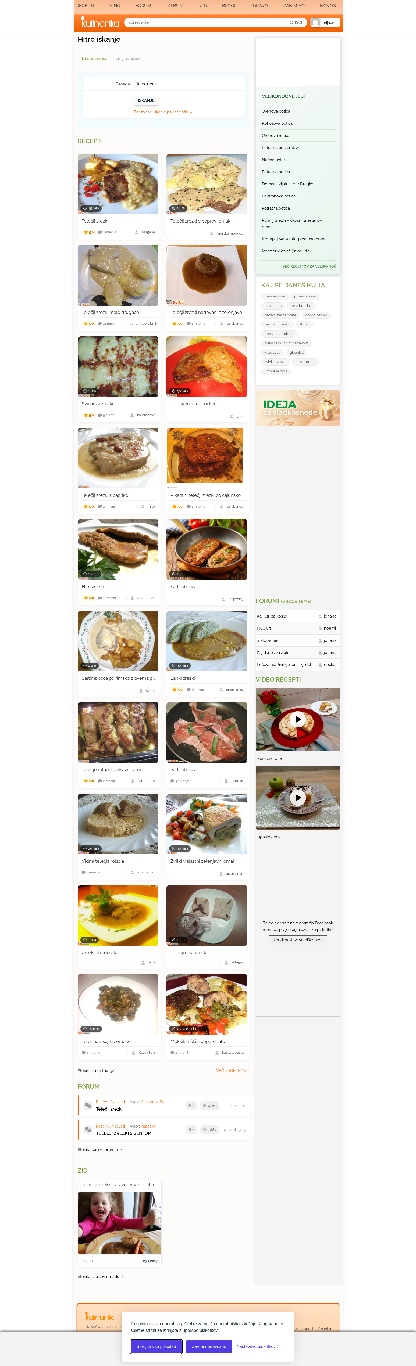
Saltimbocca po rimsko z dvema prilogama (126, 678)
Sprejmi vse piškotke (156, 1346)
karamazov (146, 415)
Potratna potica (276, 171)
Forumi (144, 5)
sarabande (235, 323)
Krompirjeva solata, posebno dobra (294, 239)
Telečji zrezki (95, 221)
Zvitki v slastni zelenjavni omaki (203, 861)
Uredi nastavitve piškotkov (298, 940)
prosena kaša (305, 296)
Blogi (228, 5)
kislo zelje (273, 353)
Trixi (151, 962)
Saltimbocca (183, 586)
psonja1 (237, 781)
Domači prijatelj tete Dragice (288, 184)
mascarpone (275, 296)
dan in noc (273, 306)
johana (330, 616)
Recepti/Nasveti (110, 1102)
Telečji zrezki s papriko (105, 495)
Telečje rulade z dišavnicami (111, 769)
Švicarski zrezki (97, 403)
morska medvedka (230, 233)
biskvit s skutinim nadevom (286, 343)
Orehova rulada (276, 135)
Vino (114, 5)
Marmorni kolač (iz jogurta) (286, 251)
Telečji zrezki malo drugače (110, 312)
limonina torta (276, 371)
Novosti (330, 5)
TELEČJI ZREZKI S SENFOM (124, 1133)
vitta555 (237, 962)
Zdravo (259, 5)
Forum (89, 1086)
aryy (240, 416)
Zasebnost (304, 1329)
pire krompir (306, 362)
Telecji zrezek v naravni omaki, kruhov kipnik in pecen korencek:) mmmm (153, 1184)
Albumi (176, 5)
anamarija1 (146, 598)
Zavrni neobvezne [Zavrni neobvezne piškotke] (209, 1346)
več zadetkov (231, 1070)
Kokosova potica (277, 123)
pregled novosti (129, 59)
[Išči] (296, 22)
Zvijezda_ (236, 599)
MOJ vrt (264, 628)
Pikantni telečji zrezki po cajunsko (205, 495)
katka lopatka (233, 1053)
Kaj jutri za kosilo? (273, 616)
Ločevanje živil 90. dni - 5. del (284, 664)
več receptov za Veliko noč (309, 266)
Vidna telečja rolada (103, 861)
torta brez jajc (301, 306)
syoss (150, 691)
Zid (203, 5)
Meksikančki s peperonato (197, 1041)
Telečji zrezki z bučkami (194, 403)
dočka (329, 664)
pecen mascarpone (280, 315)
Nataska (148, 1126)
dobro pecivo (316, 315)
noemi (330, 628)
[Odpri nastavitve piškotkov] (257, 1346)
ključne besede (94, 59)
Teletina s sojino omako (106, 1041)
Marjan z (88, 1261)
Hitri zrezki (93, 586)
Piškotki (324, 1329)
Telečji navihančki (188, 952)
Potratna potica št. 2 (280, 147)
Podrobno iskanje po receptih (161, 112)
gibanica (297, 353)
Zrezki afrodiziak (99, 952)
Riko (151, 506)
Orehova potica (276, 111)
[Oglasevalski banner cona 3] (298, 509)
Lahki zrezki (182, 678)
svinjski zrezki (275, 362)
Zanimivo (294, 5)
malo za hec (268, 640)
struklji (305, 324)
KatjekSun (146, 1053)
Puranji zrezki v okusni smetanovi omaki (292, 223)
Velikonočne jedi (283, 96)
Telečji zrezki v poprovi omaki (201, 221)
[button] (325, 22)
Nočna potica (274, 159)
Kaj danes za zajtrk (274, 652)
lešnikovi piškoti (277, 324)
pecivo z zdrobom (279, 334)
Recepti (85, 5)
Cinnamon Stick (154, 1102)
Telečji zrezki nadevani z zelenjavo (206, 312)
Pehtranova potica (279, 196)
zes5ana (148, 232)
